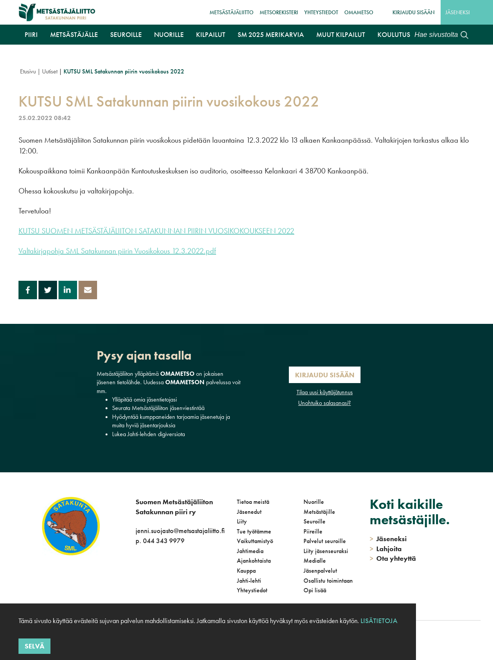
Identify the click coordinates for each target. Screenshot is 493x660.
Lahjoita (386, 548)
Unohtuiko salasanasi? (324, 403)
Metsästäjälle (74, 34)
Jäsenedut (249, 512)
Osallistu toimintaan (328, 581)
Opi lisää (315, 590)
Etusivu (28, 71)
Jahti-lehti (249, 581)
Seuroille (126, 34)
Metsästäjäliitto (231, 12)
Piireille (313, 531)
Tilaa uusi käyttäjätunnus (325, 392)
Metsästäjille (319, 512)
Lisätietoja (379, 620)
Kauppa (246, 571)
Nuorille (169, 34)
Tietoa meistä (253, 502)
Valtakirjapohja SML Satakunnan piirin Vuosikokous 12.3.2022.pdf (117, 251)
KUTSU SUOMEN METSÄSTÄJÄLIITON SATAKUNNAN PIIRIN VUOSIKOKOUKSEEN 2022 (156, 231)
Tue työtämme (254, 531)
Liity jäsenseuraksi (326, 551)
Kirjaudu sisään (413, 12)
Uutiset (49, 71)
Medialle (315, 561)
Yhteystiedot (321, 12)
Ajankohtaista (254, 561)
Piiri (31, 34)
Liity (242, 521)
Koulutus (393, 34)
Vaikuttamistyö (255, 541)
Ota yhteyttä (393, 558)
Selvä (34, 646)
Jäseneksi (457, 12)
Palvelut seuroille (325, 541)
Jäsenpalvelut (320, 571)
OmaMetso (358, 12)
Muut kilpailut (340, 34)
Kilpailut (210, 34)
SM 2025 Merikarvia (271, 34)
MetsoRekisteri (279, 12)
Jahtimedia (250, 551)
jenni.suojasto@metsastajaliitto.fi (180, 530)
